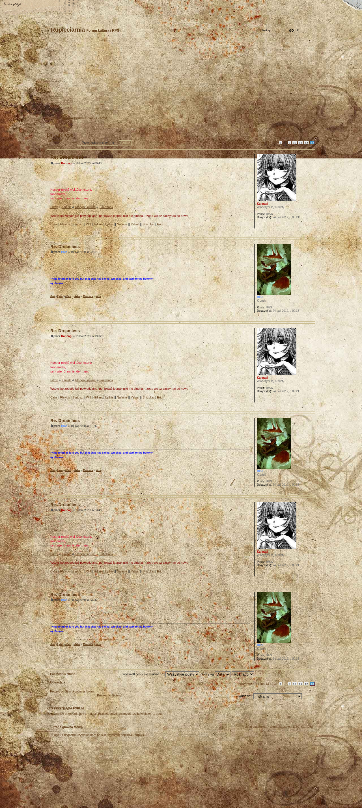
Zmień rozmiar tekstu (32, 4)
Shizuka (148, 224)
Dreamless (60, 135)
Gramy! (101, 118)
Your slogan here (136, 773)
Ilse (52, 296)
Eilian (98, 224)
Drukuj (311, 127)
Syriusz (77, 224)
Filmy (54, 207)
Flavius (65, 224)
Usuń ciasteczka (256, 726)
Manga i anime (85, 207)
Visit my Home (298, 789)
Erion (160, 224)
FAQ (52, 4)
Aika (77, 296)
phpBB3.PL (142, 735)
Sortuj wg (215, 674)
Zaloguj (85, 105)
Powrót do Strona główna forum (72, 691)
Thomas (88, 296)
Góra (311, 232)
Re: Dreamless (67, 157)
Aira (98, 296)
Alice (68, 296)
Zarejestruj (68, 105)
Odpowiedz (60, 142)
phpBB (110, 772)
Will (88, 224)
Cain (53, 224)
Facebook (106, 207)
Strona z (265, 142)
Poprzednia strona (62, 674)
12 (306, 142)
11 (300, 142)
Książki (67, 207)
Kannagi (66, 163)
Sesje (89, 118)
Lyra (60, 296)
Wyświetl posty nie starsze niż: (160, 674)
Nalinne (122, 224)
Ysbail (135, 224)
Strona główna (13, 4)
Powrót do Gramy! (109, 695)
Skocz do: (244, 696)
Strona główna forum (180, 77)
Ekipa (55, 735)
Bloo (64, 252)
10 (294, 142)
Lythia (109, 224)
